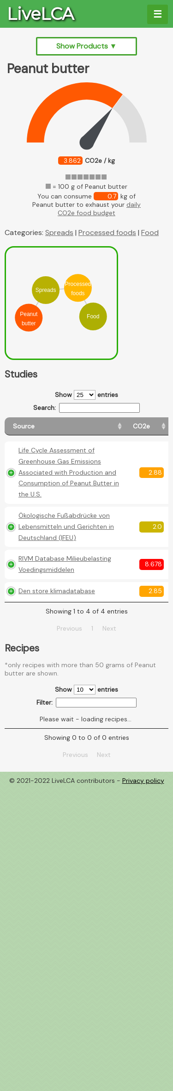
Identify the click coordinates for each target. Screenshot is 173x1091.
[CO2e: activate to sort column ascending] (114, 426)
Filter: (86, 757)
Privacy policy (143, 835)
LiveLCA (40, 14)
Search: (86, 408)
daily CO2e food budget (99, 208)
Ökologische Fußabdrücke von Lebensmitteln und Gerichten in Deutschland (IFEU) (47, 548)
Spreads (59, 232)
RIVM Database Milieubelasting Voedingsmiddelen (46, 603)
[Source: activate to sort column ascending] (51, 426)
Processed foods (107, 232)
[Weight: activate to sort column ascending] (149, 426)
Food (150, 232)
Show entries (86, 395)
